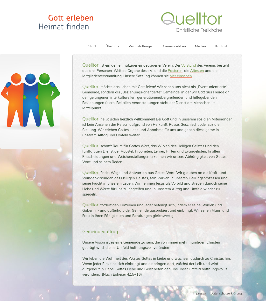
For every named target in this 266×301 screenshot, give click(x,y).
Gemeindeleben (174, 46)
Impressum (200, 293)
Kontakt (221, 46)
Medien (200, 46)
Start (92, 46)
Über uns (112, 46)
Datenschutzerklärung (226, 293)
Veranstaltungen (141, 46)
